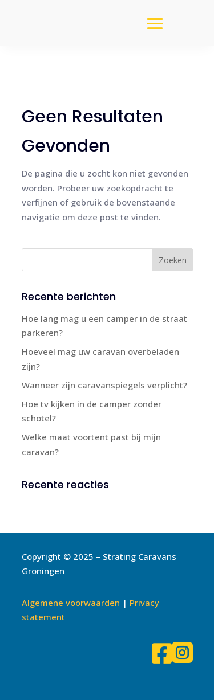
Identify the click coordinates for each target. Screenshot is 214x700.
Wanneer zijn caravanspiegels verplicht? (104, 385)
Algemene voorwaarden (71, 602)
